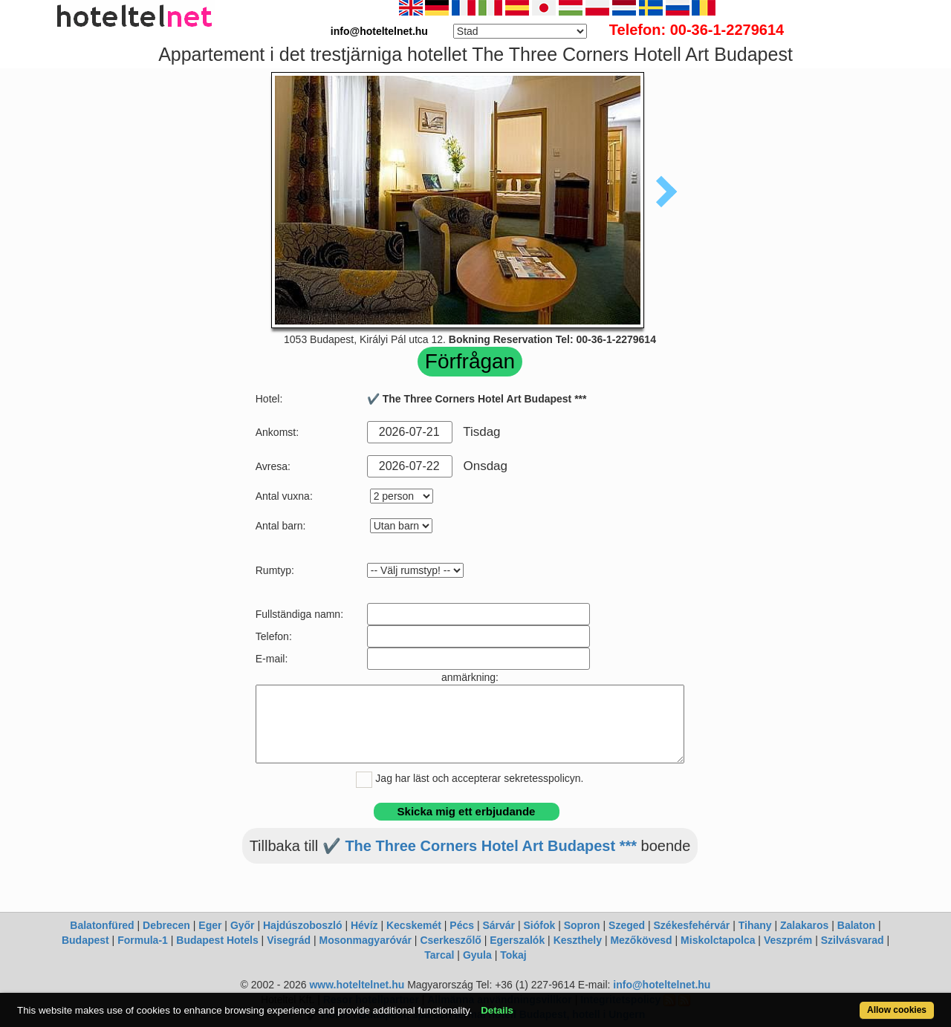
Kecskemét (413, 925)
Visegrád (289, 940)
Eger (209, 925)
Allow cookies (896, 1010)
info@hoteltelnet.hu (661, 985)
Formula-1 (142, 940)
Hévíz (364, 925)
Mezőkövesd (641, 940)
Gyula (477, 955)
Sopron (582, 925)
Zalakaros (804, 925)
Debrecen (166, 925)
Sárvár (498, 925)
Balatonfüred (102, 925)
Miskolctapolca (718, 940)
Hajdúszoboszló (303, 925)
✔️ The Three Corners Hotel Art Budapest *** (479, 846)
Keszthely (578, 940)
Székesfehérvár (692, 925)
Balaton (856, 925)
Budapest (85, 940)
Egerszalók (517, 940)
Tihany (755, 925)
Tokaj (513, 955)
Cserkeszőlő (450, 940)
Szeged (626, 925)
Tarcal (439, 955)
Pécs (461, 925)
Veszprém (788, 940)
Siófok (539, 925)
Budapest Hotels (217, 940)
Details (497, 1010)
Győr (242, 925)
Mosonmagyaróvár (365, 940)
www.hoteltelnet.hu (356, 985)
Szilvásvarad (852, 940)
